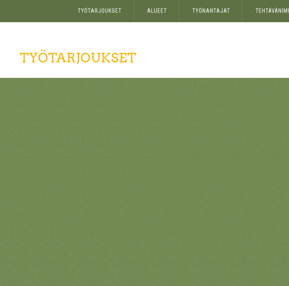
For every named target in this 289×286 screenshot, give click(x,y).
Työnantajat (211, 11)
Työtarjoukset (100, 11)
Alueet (157, 11)
